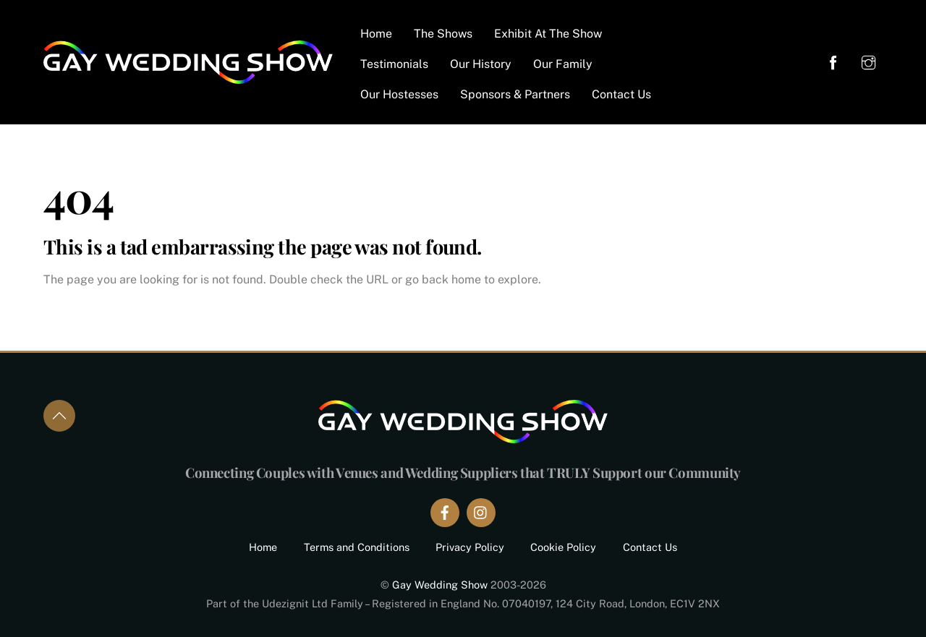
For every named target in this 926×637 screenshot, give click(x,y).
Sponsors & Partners (515, 94)
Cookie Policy (563, 547)
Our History (480, 64)
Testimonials (394, 64)
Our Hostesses (399, 94)
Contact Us (621, 94)
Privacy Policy (470, 547)
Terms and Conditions (356, 547)
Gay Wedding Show (440, 584)
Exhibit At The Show (548, 33)
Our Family (562, 64)
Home (376, 33)
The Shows (443, 33)
